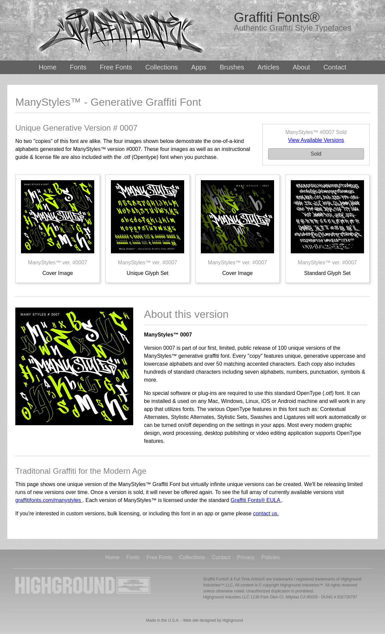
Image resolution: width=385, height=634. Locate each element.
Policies (270, 557)
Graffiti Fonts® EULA (255, 500)
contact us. (266, 513)
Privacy (245, 557)
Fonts (78, 67)
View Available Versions (316, 140)
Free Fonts (116, 67)
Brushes (232, 67)
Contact (334, 67)
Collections (161, 67)
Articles (268, 67)
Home (47, 67)
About (301, 67)
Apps (198, 67)
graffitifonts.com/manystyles (49, 500)
